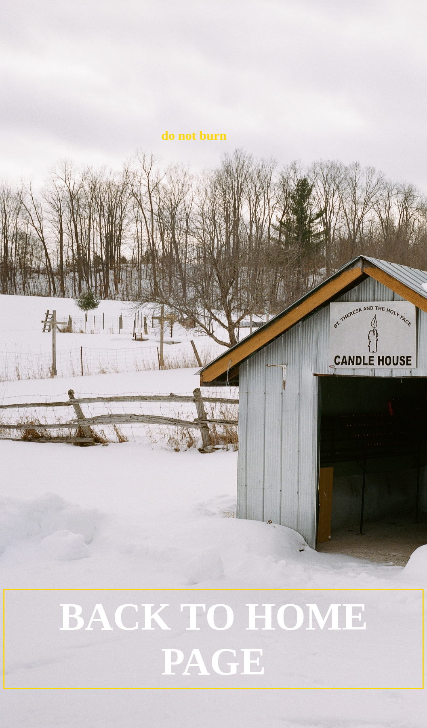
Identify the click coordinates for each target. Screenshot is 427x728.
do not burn (182, 135)
